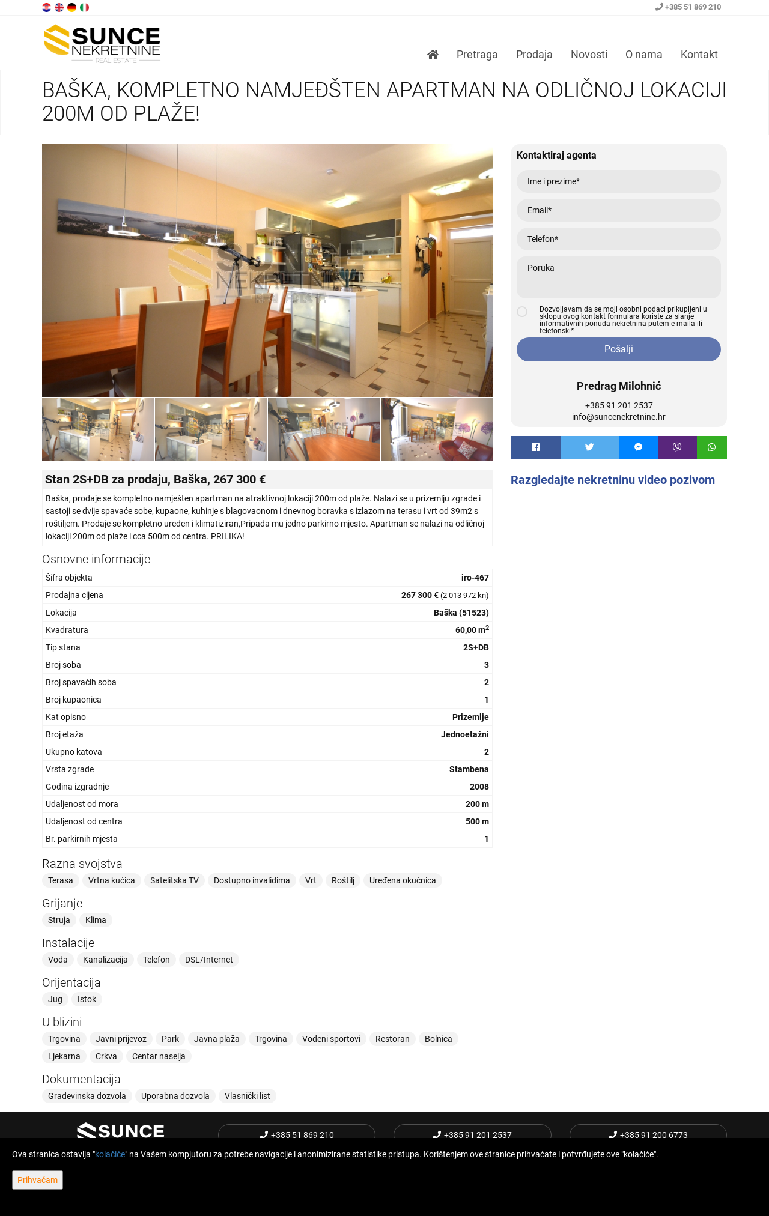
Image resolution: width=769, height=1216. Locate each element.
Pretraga (477, 54)
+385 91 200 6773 (648, 1135)
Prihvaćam (37, 1180)
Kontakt (699, 54)
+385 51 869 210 (688, 6)
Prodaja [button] (534, 54)
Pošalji (618, 349)
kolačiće (110, 1154)
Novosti (589, 54)
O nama (644, 54)
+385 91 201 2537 (619, 405)
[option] (98, 429)
